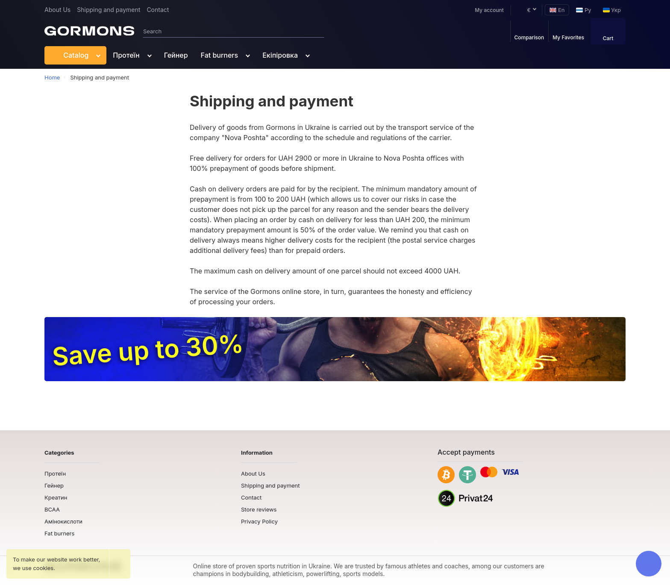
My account (485, 9)
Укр (612, 9)
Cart (608, 32)
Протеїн (126, 55)
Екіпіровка (280, 55)
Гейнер (176, 55)
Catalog (69, 55)
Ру (583, 9)
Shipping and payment (108, 9)
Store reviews (258, 509)
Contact (158, 9)
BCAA (52, 509)
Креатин (55, 497)
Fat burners (219, 55)
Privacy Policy (259, 521)
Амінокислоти (63, 521)
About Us (57, 9)
